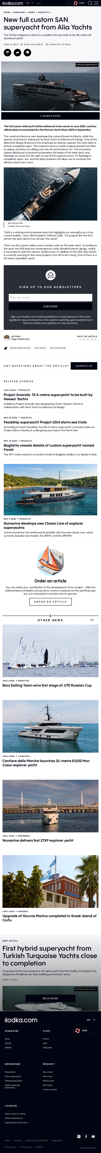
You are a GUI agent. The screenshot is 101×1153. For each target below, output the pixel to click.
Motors (46, 1039)
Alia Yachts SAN (58, 348)
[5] (95, 339)
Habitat (8, 1047)
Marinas (23, 911)
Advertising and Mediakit (36, 1140)
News (31, 12)
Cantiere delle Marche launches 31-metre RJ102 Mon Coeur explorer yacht (46, 763)
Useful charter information (16, 1122)
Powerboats (10, 1072)
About (7, 1140)
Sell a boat (47, 1076)
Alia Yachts (40, 348)
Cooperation (56, 1140)
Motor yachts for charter (15, 1114)
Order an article (50, 1089)
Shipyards (47, 1047)
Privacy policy (26, 1147)
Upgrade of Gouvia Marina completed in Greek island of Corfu (49, 918)
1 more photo (50, 115)
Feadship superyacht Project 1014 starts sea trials (45, 422)
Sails (45, 1043)
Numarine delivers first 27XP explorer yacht (38, 840)
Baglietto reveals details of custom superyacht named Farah (49, 447)
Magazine (19, 12)
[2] (84, 339)
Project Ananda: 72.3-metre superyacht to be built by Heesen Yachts (48, 397)
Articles (8, 1043)
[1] (80, 339)
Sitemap (39, 1147)
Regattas (23, 680)
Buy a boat (48, 1072)
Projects (43, 12)
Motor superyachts (87, 65)
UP (91, 1019)
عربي (38, 3)
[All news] (91, 620)
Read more (51, 998)
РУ (33, 3)
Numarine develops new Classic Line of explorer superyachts (43, 525)
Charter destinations (14, 1118)
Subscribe (50, 306)
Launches (24, 756)
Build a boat (48, 1081)
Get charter (48, 1085)
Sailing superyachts (13, 1081)
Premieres (24, 836)
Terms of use (10, 1147)
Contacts (18, 1140)
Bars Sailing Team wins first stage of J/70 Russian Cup (47, 685)
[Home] (12, 3)
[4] (92, 339)
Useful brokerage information (12, 1086)
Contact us (84, 365)
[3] (88, 339)
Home (7, 12)
